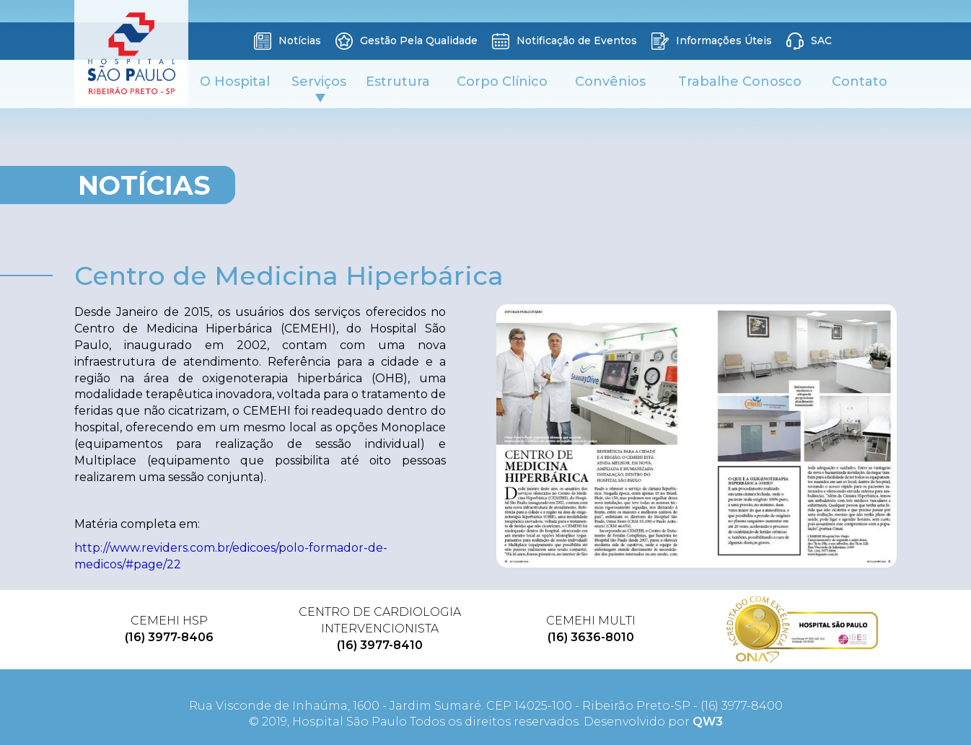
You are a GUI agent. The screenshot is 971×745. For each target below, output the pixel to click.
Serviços (318, 88)
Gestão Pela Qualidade (406, 41)
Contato (859, 81)
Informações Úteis (711, 41)
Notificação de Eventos (564, 41)
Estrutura (398, 81)
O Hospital (235, 81)
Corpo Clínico (502, 81)
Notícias (287, 41)
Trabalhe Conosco (739, 81)
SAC (809, 41)
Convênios (610, 81)
